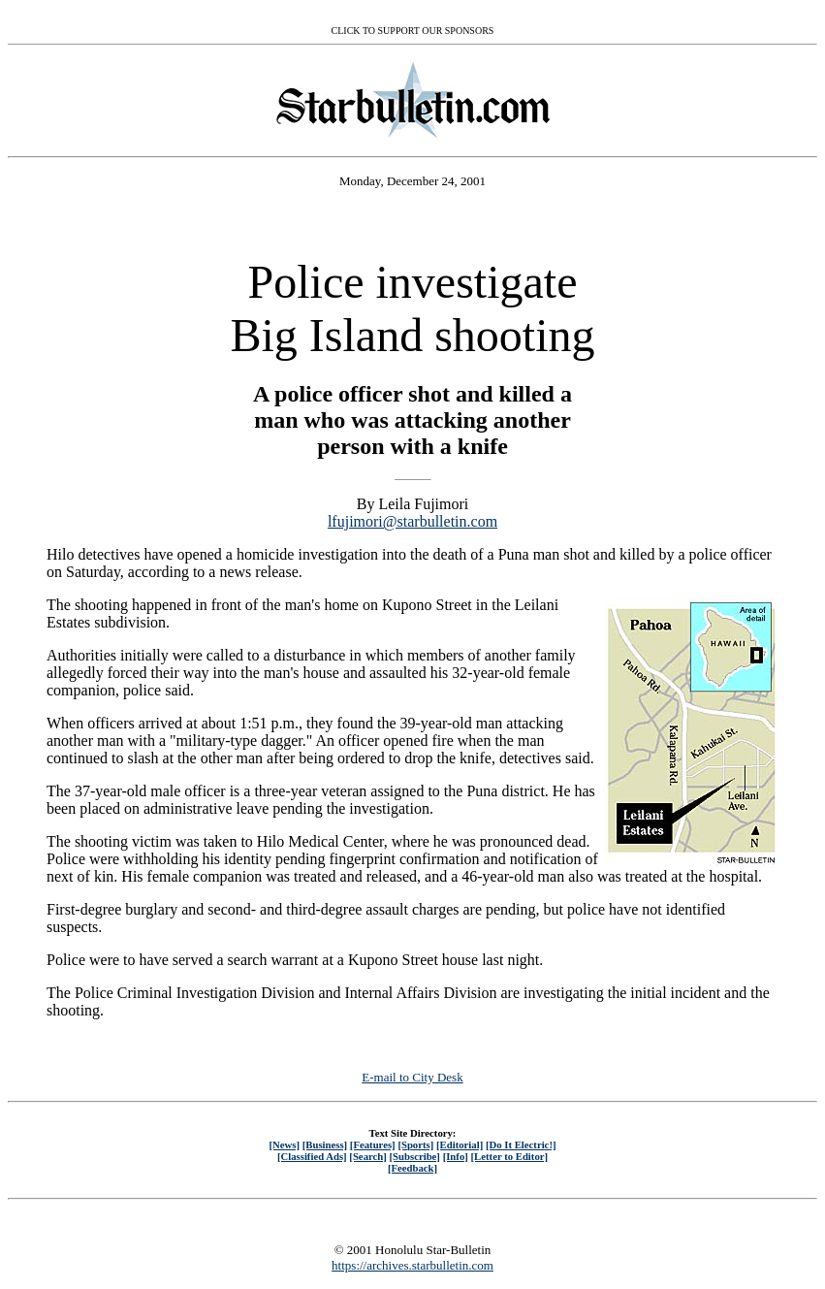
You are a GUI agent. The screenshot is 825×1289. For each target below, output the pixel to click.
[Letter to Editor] (510, 1156)
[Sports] (415, 1144)
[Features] (373, 1144)
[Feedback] (412, 1168)
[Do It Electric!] (521, 1144)
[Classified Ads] (312, 1156)
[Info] (455, 1156)
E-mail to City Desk (412, 1077)
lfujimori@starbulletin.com (412, 521)
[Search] (368, 1156)
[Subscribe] (415, 1156)
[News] (284, 1144)
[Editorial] (459, 1144)
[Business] (324, 1144)
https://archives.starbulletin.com (412, 1265)
